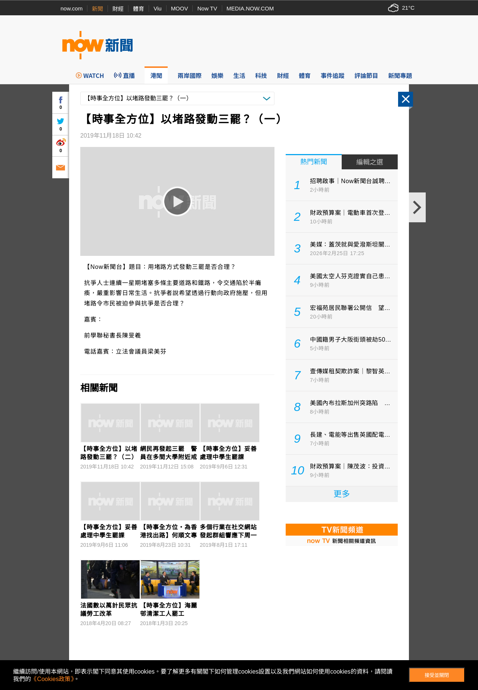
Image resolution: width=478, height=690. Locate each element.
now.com (71, 8)
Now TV (207, 8)
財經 (118, 9)
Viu (157, 8)
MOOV (179, 8)
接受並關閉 (437, 675)
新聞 (97, 9)
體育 (138, 9)
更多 (341, 494)
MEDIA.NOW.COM (250, 8)
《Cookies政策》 (52, 679)
